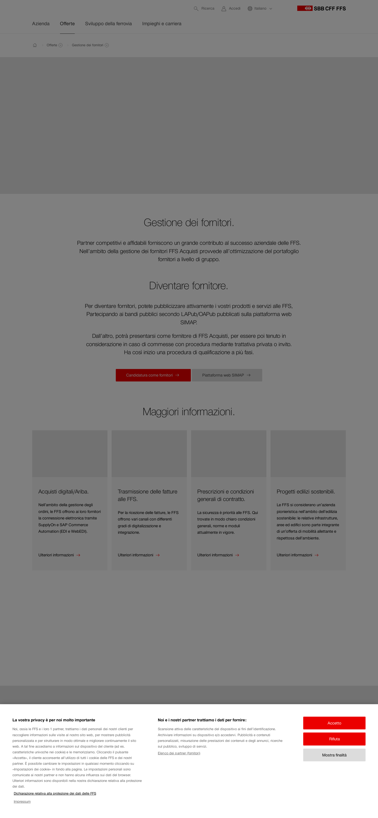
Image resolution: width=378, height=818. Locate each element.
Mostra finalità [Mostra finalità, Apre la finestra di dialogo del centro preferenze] (334, 761)
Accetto (334, 729)
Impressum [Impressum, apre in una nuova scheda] (22, 808)
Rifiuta (334, 745)
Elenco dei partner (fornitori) (179, 760)
